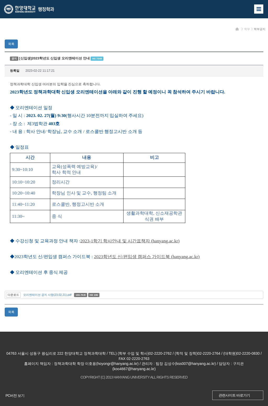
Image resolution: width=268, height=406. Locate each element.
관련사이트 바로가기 (234, 395)
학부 (247, 29)
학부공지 (259, 29)
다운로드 (13, 294)
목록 (11, 44)
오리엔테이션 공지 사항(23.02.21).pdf (47, 294)
